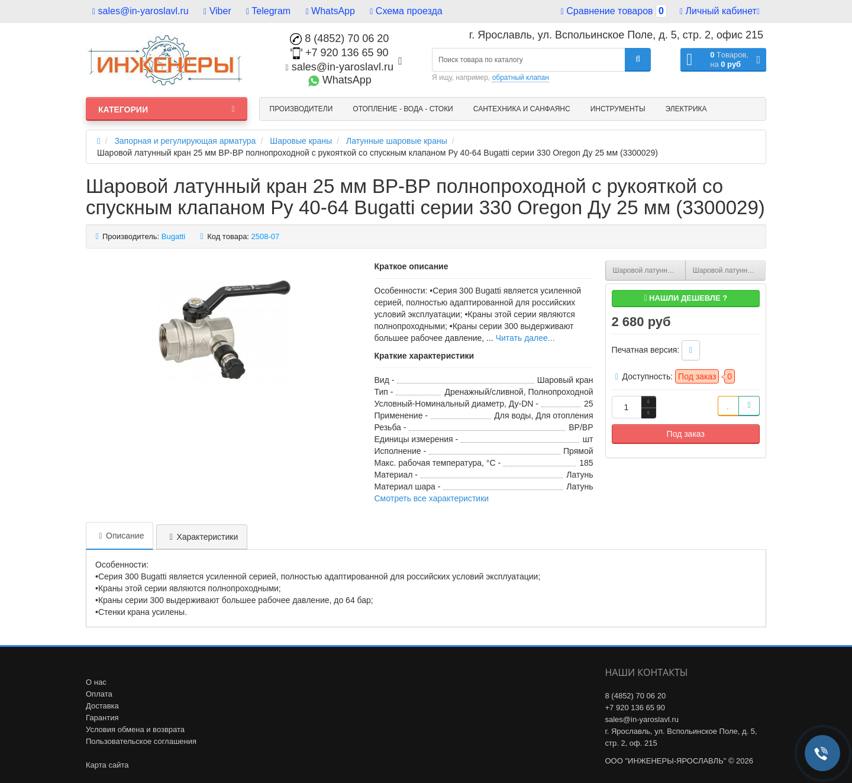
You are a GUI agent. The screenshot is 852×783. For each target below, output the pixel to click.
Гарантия (102, 717)
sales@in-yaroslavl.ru (140, 11)
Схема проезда (406, 11)
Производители (301, 109)
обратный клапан (520, 77)
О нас (96, 682)
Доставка (102, 705)
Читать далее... (525, 338)
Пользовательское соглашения (141, 741)
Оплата (99, 693)
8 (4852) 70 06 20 (339, 38)
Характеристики (202, 537)
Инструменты (618, 109)
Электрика (686, 109)
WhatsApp (330, 11)
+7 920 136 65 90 (340, 53)
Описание (119, 535)
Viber (217, 11)
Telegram (268, 11)
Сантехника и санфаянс (521, 109)
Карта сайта (107, 765)
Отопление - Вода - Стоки (403, 109)
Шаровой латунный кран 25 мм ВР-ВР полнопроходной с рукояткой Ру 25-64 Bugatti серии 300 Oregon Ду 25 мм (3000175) (649, 270)
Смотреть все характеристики (432, 498)
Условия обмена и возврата (135, 729)
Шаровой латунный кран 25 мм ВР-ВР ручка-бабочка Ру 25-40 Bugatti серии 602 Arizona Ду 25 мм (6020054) (729, 270)
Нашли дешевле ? (685, 298)
